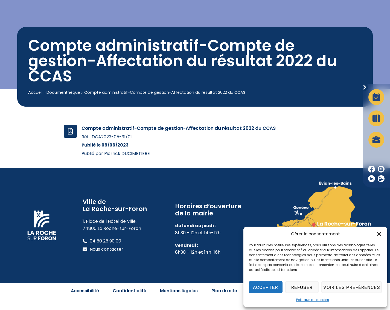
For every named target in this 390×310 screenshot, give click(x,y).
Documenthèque (63, 103)
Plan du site (224, 302)
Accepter (266, 287)
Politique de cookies (312, 299)
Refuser (304, 287)
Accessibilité (85, 302)
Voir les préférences (353, 287)
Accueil (35, 103)
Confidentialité (129, 302)
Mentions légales (179, 302)
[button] (379, 234)
